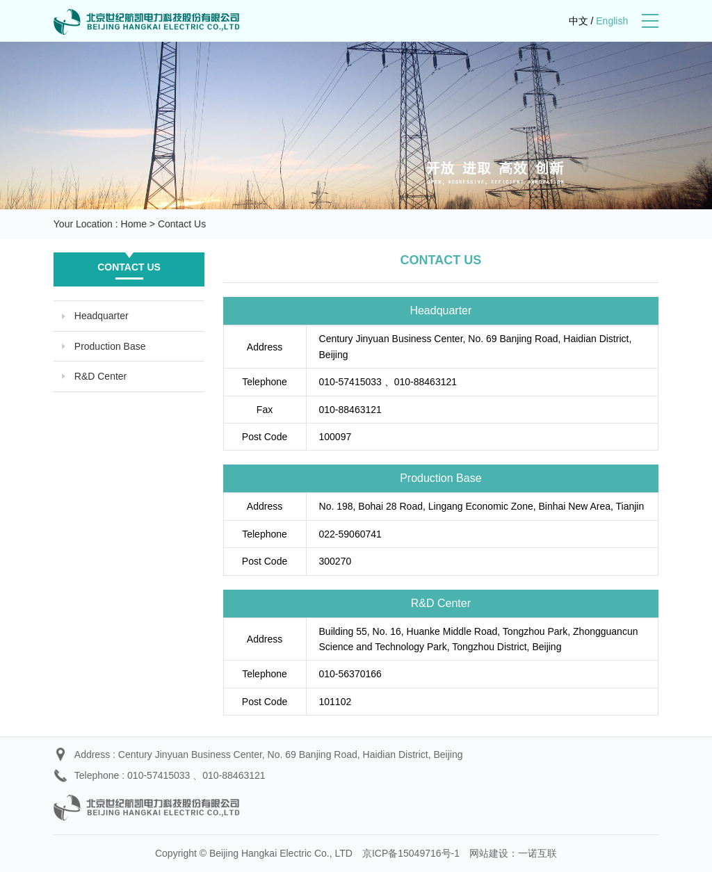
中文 (578, 20)
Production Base (110, 346)
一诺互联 (537, 853)
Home (134, 223)
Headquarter (101, 315)
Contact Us (182, 223)
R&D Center (100, 376)
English (612, 20)
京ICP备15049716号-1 (411, 853)
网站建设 (488, 853)
